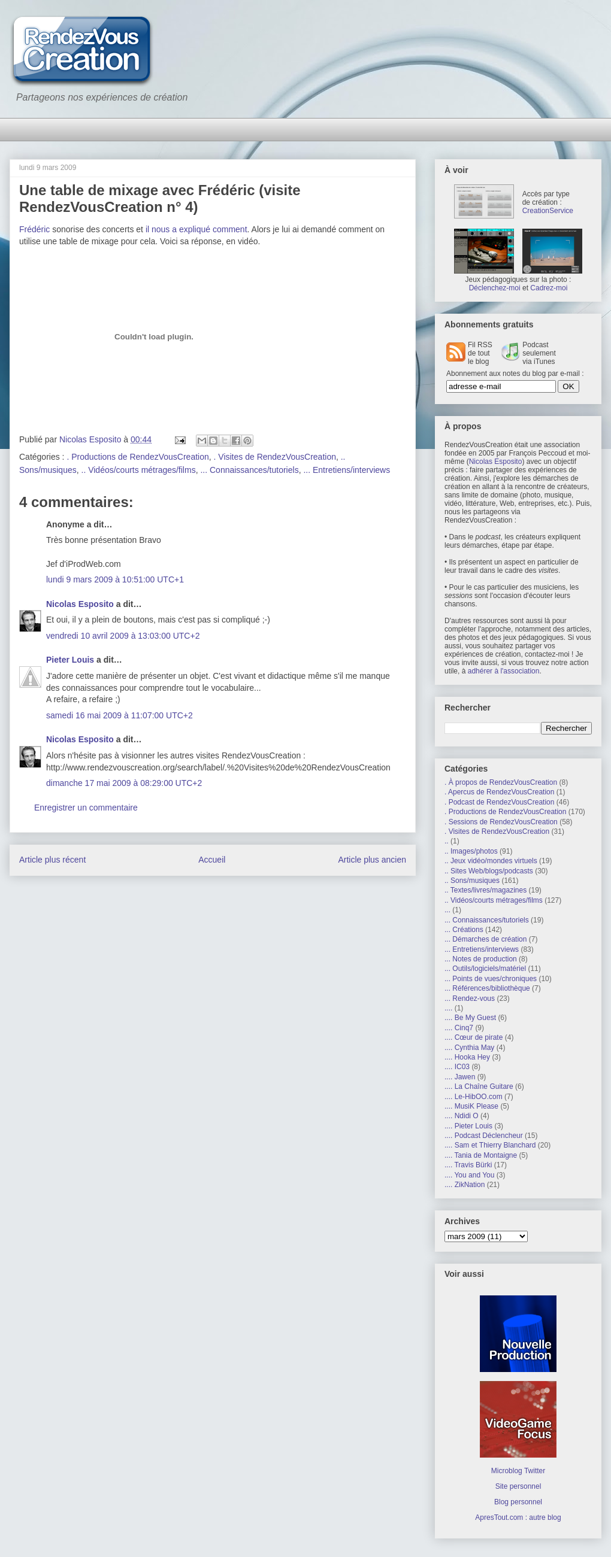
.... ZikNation (464, 1184)
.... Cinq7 (458, 1028)
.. (446, 841)
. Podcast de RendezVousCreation (499, 802)
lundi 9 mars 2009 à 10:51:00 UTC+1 (115, 579)
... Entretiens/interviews (346, 470)
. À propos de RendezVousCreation (500, 782)
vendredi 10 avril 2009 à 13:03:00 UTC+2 (122, 636)
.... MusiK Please (471, 1106)
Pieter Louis (70, 659)
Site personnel (518, 1486)
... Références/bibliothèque (487, 988)
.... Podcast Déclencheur (483, 1135)
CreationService (547, 211)
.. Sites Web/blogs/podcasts (488, 871)
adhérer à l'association (504, 671)
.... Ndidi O (461, 1116)
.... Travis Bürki (468, 1165)
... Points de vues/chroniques (490, 979)
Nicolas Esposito (80, 604)
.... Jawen (459, 1077)
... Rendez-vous (469, 998)
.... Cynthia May (469, 1047)
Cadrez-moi (548, 288)
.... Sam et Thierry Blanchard (490, 1145)
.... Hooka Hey (467, 1057)
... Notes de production (480, 959)
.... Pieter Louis (468, 1126)
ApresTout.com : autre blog (518, 1517)
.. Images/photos (471, 851)
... (447, 910)
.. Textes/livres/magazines (485, 890)
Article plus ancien (372, 859)
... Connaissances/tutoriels (249, 470)
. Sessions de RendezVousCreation (501, 822)
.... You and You (469, 1175)
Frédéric (34, 229)
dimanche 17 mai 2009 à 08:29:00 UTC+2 (124, 783)
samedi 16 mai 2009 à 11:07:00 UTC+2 (119, 715)
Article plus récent (52, 859)
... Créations (463, 929)
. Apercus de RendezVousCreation (499, 792)
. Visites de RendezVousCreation (275, 457)
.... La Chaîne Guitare (478, 1086)
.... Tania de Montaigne (480, 1155)
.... (448, 1008)
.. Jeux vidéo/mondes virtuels (490, 861)
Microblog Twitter (518, 1471)
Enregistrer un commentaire (86, 807)
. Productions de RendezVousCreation (137, 457)
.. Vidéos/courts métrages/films (138, 470)
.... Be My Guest (470, 1017)
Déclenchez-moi (495, 288)
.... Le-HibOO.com (473, 1096)
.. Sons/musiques (472, 880)
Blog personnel (518, 1502)
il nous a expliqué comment (196, 229)
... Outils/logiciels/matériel (485, 968)
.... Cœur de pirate (473, 1037)
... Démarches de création (485, 939)
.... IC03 (457, 1067)
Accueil (211, 859)
